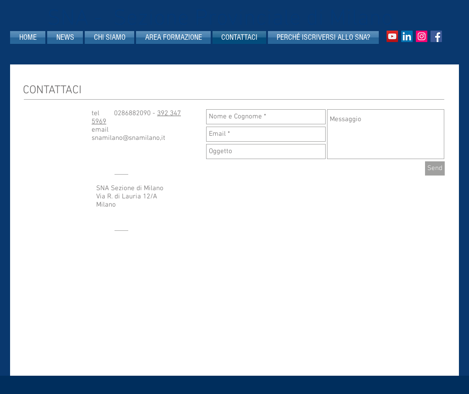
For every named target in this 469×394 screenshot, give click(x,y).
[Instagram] (421, 36)
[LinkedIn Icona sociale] (407, 36)
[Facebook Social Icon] (436, 36)
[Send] (435, 168)
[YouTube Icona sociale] (392, 36)
